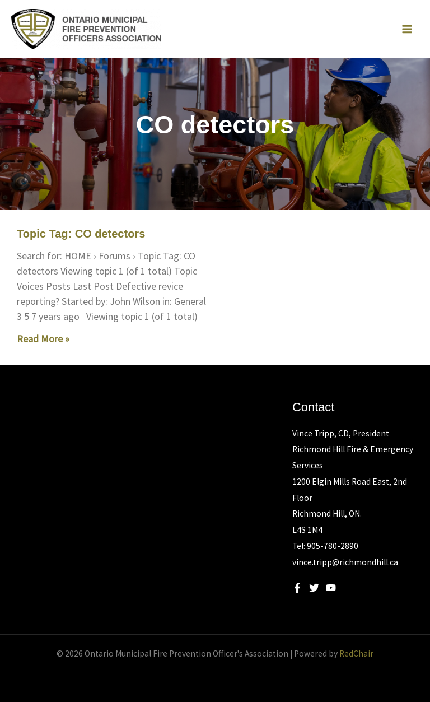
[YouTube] (331, 588)
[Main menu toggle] (407, 29)
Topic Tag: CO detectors (81, 233)
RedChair (356, 653)
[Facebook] (297, 588)
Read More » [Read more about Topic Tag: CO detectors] (43, 338)
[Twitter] (314, 588)
